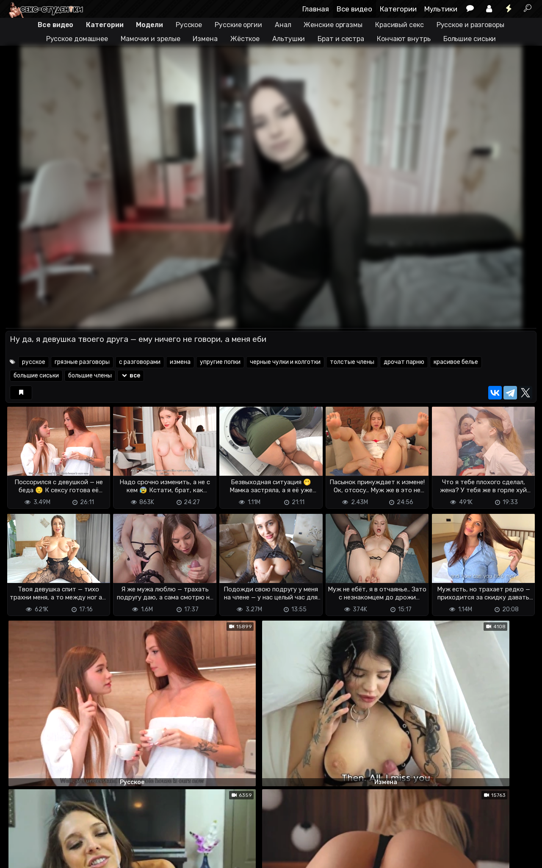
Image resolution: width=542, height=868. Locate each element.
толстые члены (352, 362)
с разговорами (139, 362)
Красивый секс (399, 25)
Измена (205, 39)
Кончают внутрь (404, 39)
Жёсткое (245, 39)
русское (33, 362)
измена (180, 362)
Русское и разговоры (470, 25)
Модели (149, 25)
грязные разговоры (82, 362)
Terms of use (49, 847)
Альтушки (288, 39)
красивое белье (456, 362)
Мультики (440, 9)
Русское (189, 25)
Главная (315, 9)
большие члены (90, 375)
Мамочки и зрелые (150, 39)
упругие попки (220, 362)
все (130, 375)
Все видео (354, 9)
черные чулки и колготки (285, 362)
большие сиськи (36, 375)
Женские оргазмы (333, 25)
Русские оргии (238, 25)
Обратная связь (93, 847)
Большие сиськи (469, 39)
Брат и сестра (341, 39)
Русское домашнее (77, 39)
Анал (283, 25)
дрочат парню (404, 362)
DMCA (19, 847)
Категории (398, 9)
